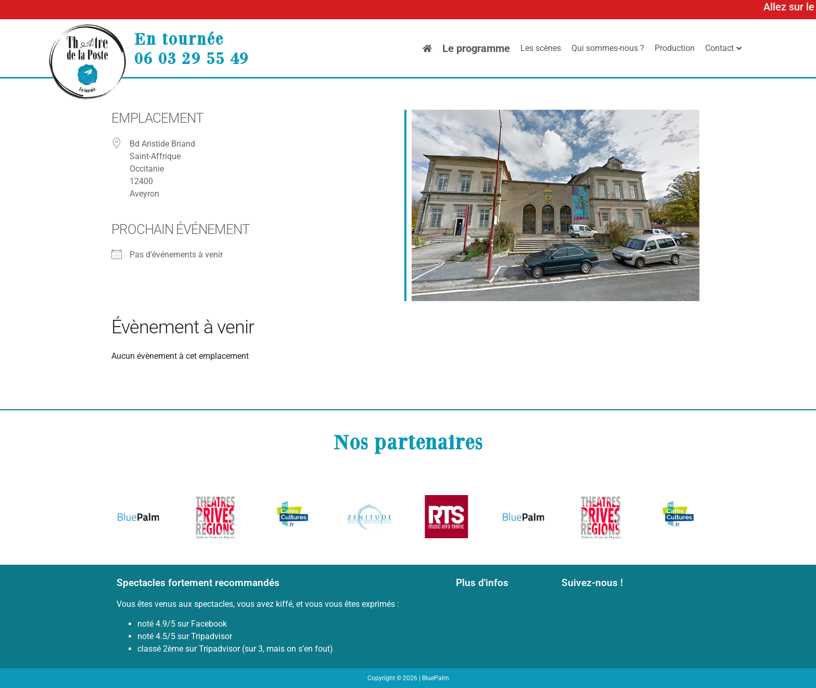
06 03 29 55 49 (191, 57)
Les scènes (540, 48)
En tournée (179, 38)
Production (675, 48)
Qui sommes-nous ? (607, 48)
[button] (128, 518)
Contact (723, 48)
